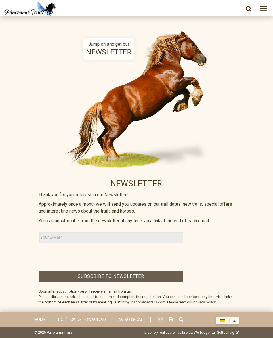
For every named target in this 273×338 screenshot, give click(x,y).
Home (40, 319)
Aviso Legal (130, 319)
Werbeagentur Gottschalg (214, 333)
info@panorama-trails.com (143, 302)
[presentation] (111, 257)
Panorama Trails (60, 333)
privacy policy (204, 302)
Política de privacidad (82, 319)
